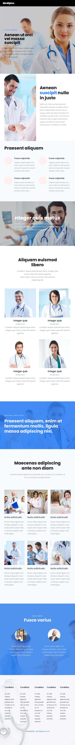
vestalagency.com (43, 731)
